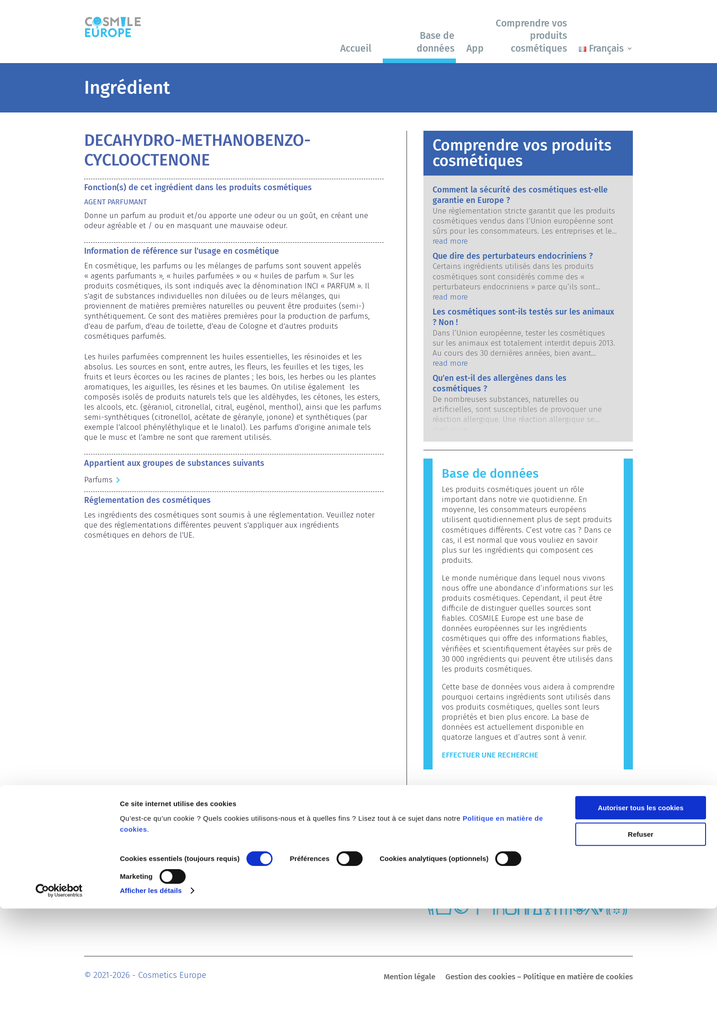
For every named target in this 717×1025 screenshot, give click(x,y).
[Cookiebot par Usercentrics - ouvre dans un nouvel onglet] (59, 1007)
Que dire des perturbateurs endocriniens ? (513, 256)
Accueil (355, 48)
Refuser (640, 951)
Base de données (436, 42)
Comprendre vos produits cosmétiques (531, 35)
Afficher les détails (151, 1007)
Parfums (98, 480)
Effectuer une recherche (490, 755)
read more (450, 241)
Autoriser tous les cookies (641, 924)
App (475, 48)
